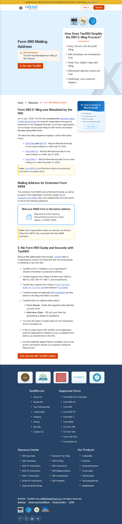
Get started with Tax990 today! (38, 355)
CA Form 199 (38, 287)
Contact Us (38, 432)
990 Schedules (58, 292)
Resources (33, 102)
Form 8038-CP (70, 441)
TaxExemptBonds (90, 481)
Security (37, 427)
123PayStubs (88, 476)
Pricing (36, 422)
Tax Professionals (41, 407)
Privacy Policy (59, 502)
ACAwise (86, 461)
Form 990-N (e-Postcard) (75, 397)
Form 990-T (31, 159)
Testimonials (39, 412)
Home (20, 102)
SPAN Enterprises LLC (51, 499)
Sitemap (22, 502)
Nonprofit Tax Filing (61, 456)
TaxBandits (87, 456)
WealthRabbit (88, 485)
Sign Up (98, 7)
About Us (37, 397)
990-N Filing (57, 461)
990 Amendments (60, 476)
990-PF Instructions (31, 466)
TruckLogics (87, 471)
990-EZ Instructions (31, 471)
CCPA (71, 502)
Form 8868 (63, 287)
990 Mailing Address (61, 471)
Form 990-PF (69, 412)
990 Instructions (59, 466)
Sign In (86, 7)
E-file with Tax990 (30, 65)
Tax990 (57, 257)
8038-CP (27, 287)
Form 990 (30, 143)
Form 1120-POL (62, 284)
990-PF (42, 143)
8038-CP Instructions (32, 481)
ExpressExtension (90, 466)
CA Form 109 (69, 432)
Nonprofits (38, 402)
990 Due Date (28, 456)
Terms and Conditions (39, 502)
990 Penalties (58, 481)
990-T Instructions (30, 476)
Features (37, 417)
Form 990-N (30, 168)
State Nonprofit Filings (32, 485)
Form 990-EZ (32, 151)
